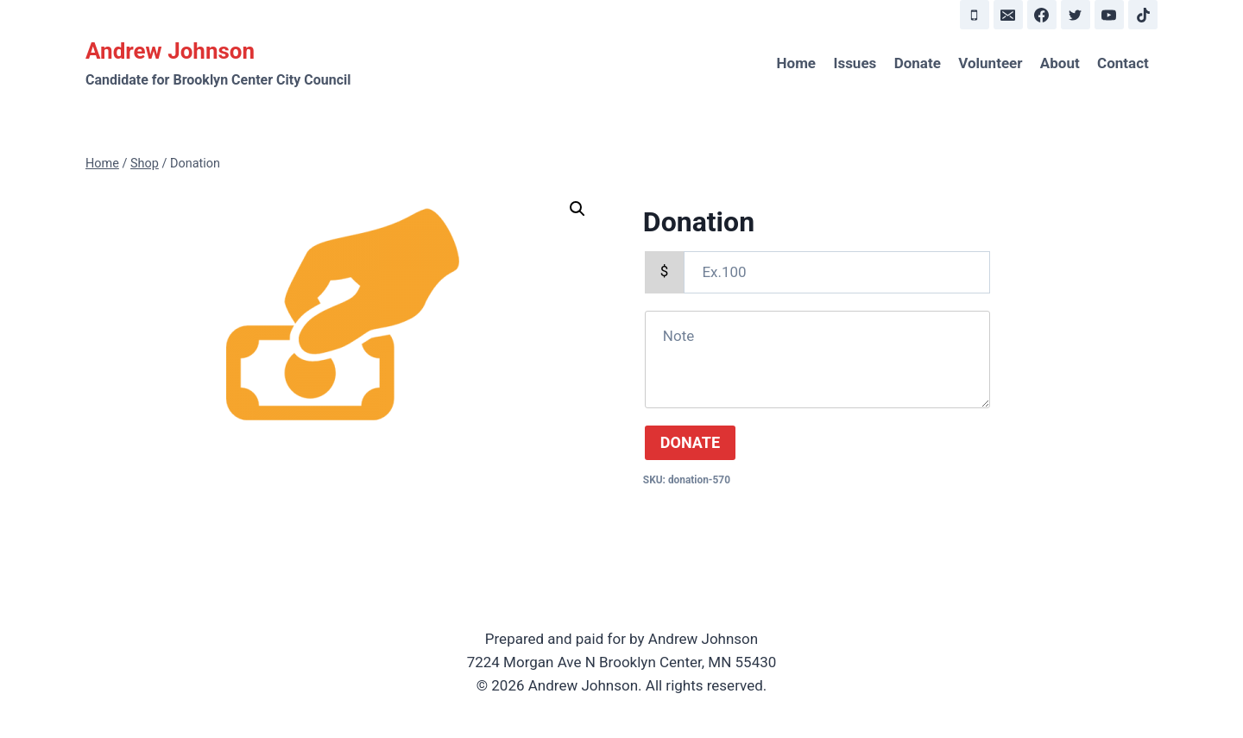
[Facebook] (1042, 14)
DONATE (690, 442)
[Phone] (974, 14)
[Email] (1008, 14)
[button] (577, 208)
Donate (917, 63)
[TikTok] (1143, 14)
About (1060, 63)
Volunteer (990, 63)
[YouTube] (1109, 14)
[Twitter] (1075, 14)
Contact (1123, 63)
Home (797, 63)
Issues (854, 63)
